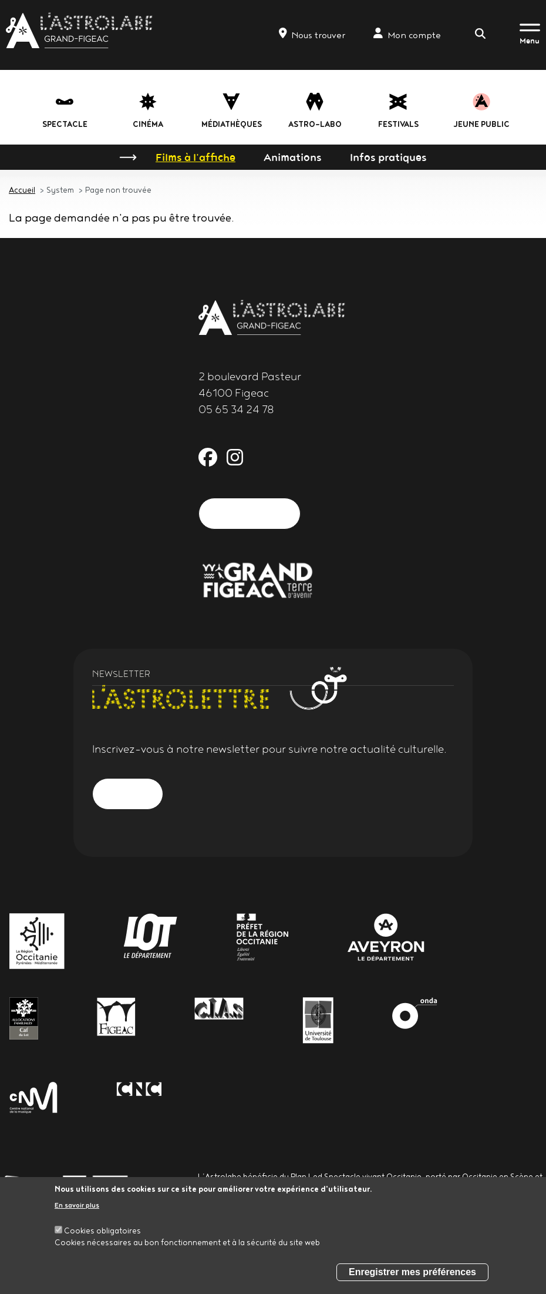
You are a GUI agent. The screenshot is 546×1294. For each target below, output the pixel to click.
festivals (398, 124)
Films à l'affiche (195, 157)
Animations (293, 157)
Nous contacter (249, 513)
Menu (530, 40)
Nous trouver (312, 34)
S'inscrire (128, 793)
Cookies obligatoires (102, 1230)
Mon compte (407, 34)
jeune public (482, 124)
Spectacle (64, 124)
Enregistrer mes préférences (412, 1272)
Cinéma (148, 124)
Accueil (22, 190)
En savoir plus (77, 1205)
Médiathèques (231, 124)
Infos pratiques (388, 157)
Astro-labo (315, 124)
